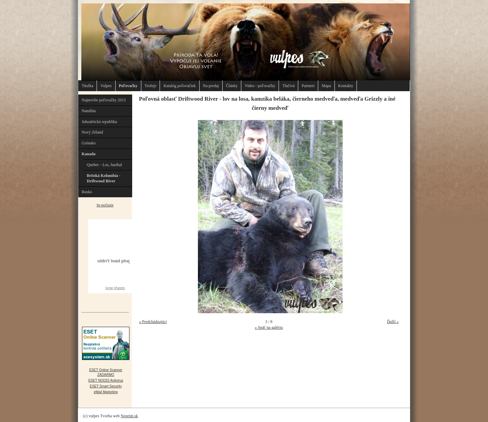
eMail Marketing (106, 392)
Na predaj (211, 85)
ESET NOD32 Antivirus (105, 380)
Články (232, 85)
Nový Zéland (92, 132)
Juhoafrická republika (99, 121)
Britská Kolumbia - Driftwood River (103, 178)
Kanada (89, 154)
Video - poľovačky (260, 85)
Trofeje (151, 85)
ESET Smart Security (106, 386)
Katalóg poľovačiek (179, 85)
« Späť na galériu (269, 327)
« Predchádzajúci (153, 321)
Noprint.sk (129, 416)
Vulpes (105, 85)
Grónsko (89, 143)
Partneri (308, 85)
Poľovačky (128, 85)
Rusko (87, 191)
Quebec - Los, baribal (104, 164)
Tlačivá (288, 85)
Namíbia (89, 110)
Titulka (87, 85)
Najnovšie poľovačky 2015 (104, 100)
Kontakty (345, 85)
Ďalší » (393, 321)
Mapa (326, 85)
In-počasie (105, 205)
